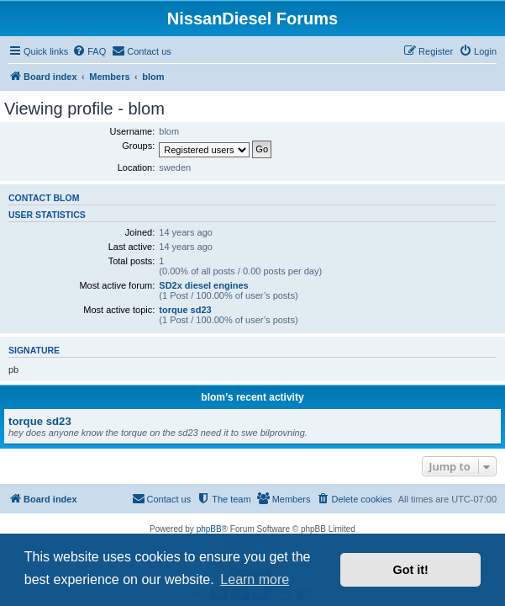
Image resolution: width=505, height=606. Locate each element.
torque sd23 (185, 310)
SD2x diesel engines (203, 285)
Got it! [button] (411, 570)
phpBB (209, 529)
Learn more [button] (254, 579)
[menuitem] (89, 51)
